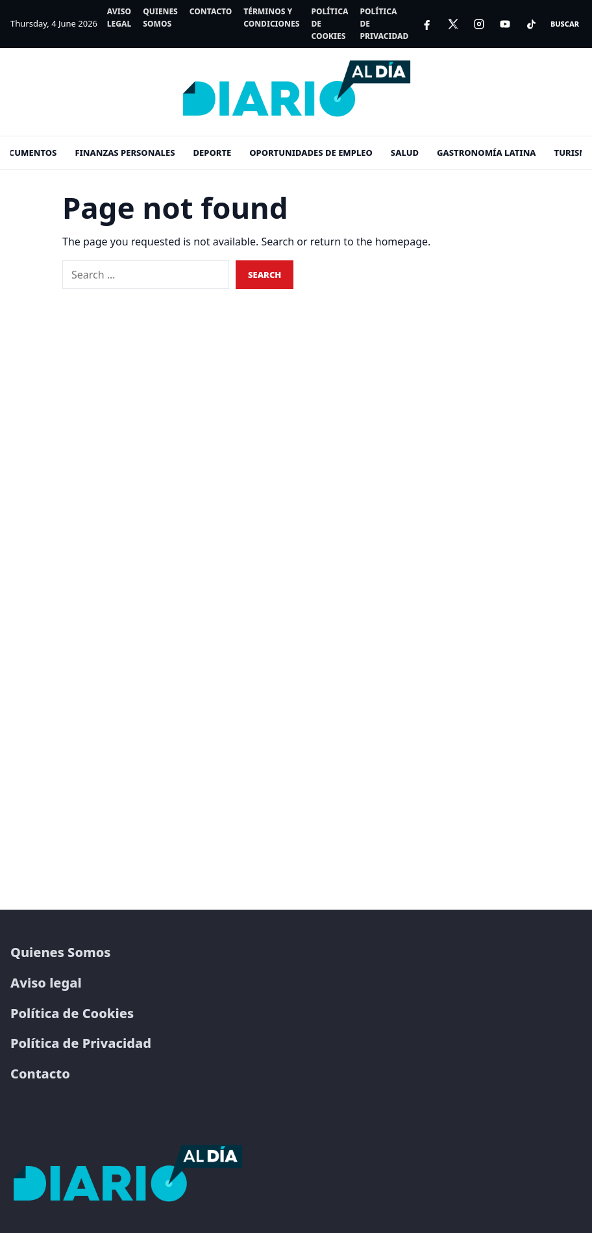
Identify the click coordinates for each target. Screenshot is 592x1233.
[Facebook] (427, 24)
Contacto (211, 11)
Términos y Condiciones (271, 17)
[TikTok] (531, 24)
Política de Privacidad (384, 24)
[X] (453, 24)
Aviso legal (119, 17)
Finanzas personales (125, 152)
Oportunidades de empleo (311, 152)
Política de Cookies (329, 24)
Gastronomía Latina (486, 152)
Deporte (212, 152)
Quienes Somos (160, 17)
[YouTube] (505, 24)
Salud (405, 152)
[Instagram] (479, 24)
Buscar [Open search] (564, 24)
